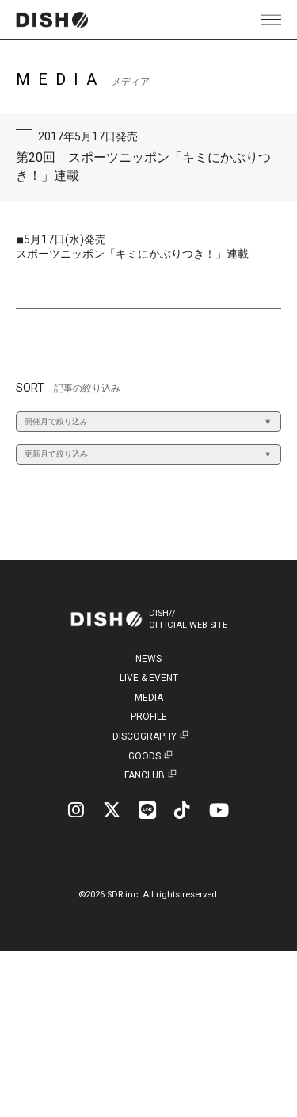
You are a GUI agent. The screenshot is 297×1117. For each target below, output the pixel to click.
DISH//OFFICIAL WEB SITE (188, 619)
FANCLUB (144, 775)
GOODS (144, 756)
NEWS (148, 658)
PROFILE (149, 716)
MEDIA (149, 697)
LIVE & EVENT (149, 677)
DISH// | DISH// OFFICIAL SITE (52, 20)
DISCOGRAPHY (144, 737)
